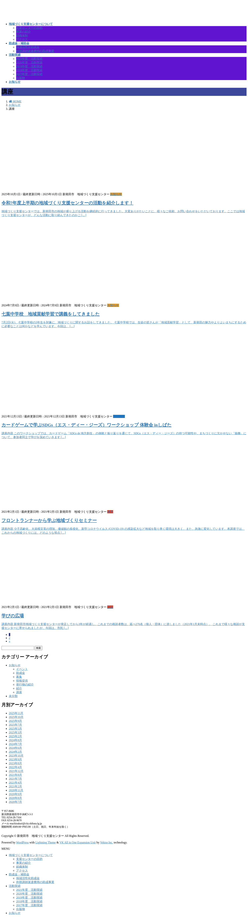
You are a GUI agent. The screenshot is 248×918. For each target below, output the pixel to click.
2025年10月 (16, 717)
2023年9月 (15, 759)
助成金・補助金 (19, 874)
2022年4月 (15, 767)
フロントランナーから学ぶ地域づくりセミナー (49, 520)
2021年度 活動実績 (29, 58)
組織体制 (22, 35)
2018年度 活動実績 (29, 70)
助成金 (20, 672)
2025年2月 (15, 736)
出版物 (20, 78)
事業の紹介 (23, 31)
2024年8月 (15, 740)
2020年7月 (15, 801)
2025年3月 (15, 732)
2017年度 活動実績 (29, 74)
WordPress (22, 842)
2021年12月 (16, 771)
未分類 (13, 696)
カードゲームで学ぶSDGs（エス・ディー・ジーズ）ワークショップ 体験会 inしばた (86, 425)
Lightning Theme (45, 842)
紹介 (19, 688)
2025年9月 (15, 720)
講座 (110, 511)
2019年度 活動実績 (29, 66)
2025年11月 (16, 713)
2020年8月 (15, 798)
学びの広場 (12, 615)
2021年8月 (15, 774)
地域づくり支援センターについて (31, 855)
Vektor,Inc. (106, 842)
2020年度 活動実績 (29, 62)
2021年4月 (15, 782)
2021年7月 (15, 778)
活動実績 (15, 886)
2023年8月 (15, 763)
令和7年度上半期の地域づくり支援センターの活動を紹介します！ (67, 203)
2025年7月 (15, 724)
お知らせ (116, 194)
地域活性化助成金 (28, 47)
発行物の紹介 (25, 684)
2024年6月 (15, 747)
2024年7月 (15, 744)
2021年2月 (15, 786)
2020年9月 (15, 794)
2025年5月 (15, 728)
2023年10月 (16, 755)
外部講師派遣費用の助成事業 (35, 51)
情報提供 (22, 680)
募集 (19, 676)
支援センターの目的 (29, 27)
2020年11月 (16, 790)
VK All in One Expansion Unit (78, 842)
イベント (119, 416)
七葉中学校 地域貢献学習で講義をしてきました (50, 314)
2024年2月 (15, 751)
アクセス (22, 39)
